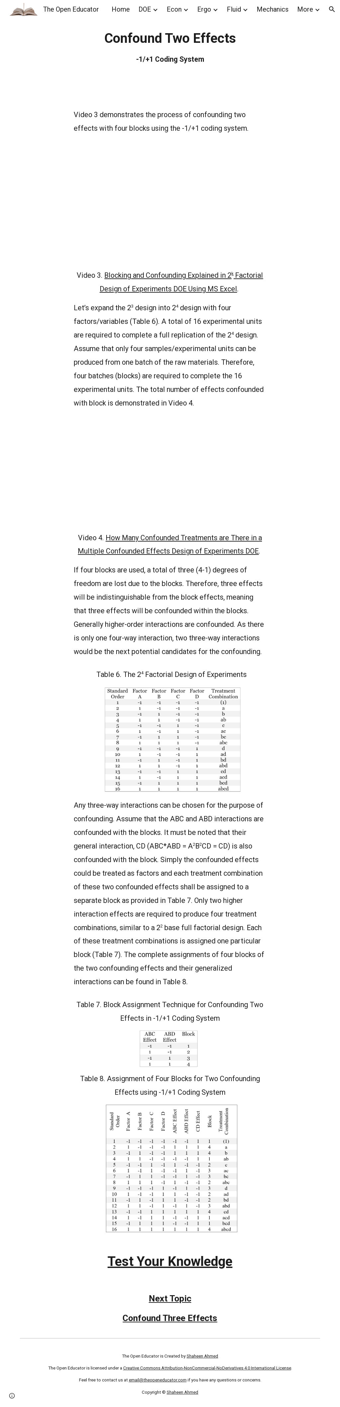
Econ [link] (174, 9)
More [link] (305, 9)
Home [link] (121, 9)
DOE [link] (144, 9)
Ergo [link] (204, 9)
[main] (170, 48)
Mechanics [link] (273, 9)
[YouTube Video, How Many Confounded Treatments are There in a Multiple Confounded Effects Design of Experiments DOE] (170, 471)
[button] (332, 9)
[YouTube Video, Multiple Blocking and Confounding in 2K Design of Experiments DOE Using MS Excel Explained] (170, 202)
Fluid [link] (234, 9)
